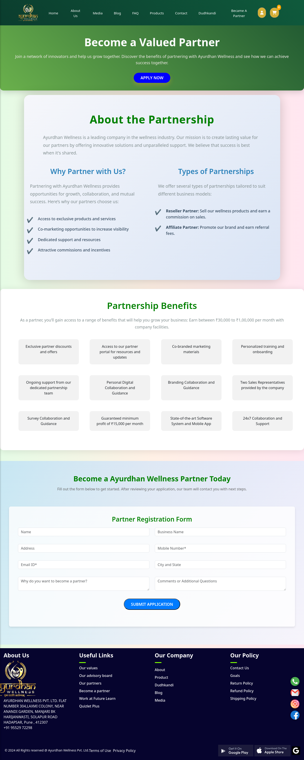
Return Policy (241, 683)
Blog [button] (117, 13)
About (160, 669)
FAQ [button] (135, 13)
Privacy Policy (124, 750)
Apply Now (151, 77)
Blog (158, 692)
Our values (88, 667)
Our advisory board (95, 675)
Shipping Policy (243, 698)
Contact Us (239, 667)
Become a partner (94, 690)
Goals (235, 675)
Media (160, 700)
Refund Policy (242, 690)
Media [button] (98, 13)
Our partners (90, 683)
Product (161, 677)
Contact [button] (181, 13)
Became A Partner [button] (239, 13)
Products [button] (157, 13)
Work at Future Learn (97, 698)
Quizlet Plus (89, 706)
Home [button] (53, 13)
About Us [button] (75, 13)
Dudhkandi (164, 685)
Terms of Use (100, 750)
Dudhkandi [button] (207, 13)
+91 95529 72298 (18, 727)
